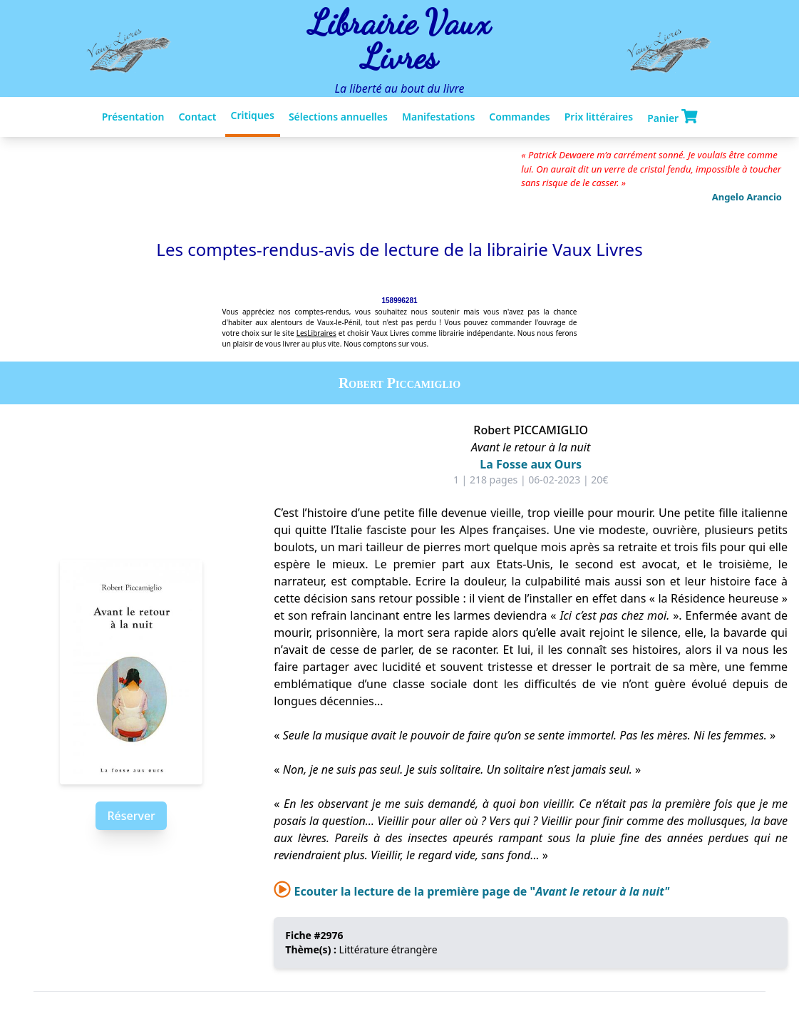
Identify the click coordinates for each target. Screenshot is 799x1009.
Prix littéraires (599, 116)
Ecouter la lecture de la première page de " (471, 891)
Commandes (519, 116)
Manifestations (438, 116)
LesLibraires (316, 333)
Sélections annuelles (338, 116)
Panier (672, 117)
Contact (197, 116)
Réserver (131, 816)
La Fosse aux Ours (531, 464)
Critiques (252, 115)
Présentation (133, 116)
